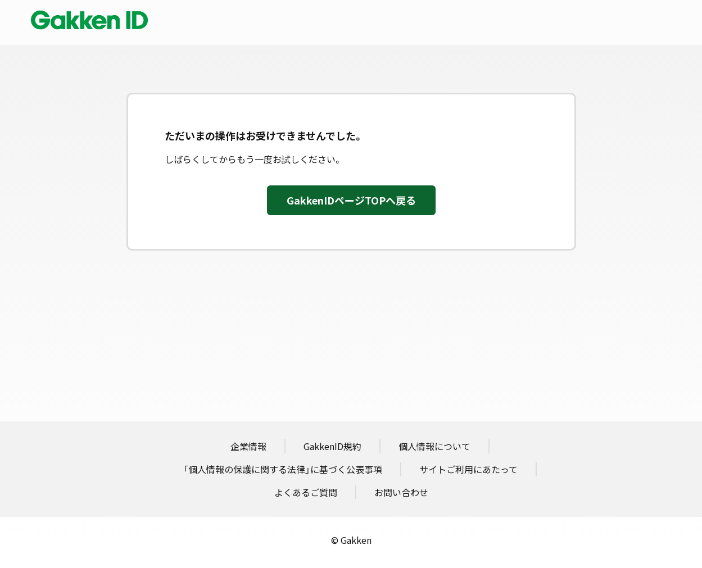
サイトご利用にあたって (468, 469)
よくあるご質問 (305, 492)
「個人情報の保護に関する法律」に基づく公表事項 (282, 469)
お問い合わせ (401, 492)
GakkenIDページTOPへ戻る (351, 200)
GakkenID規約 (332, 446)
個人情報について (434, 446)
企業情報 (248, 446)
